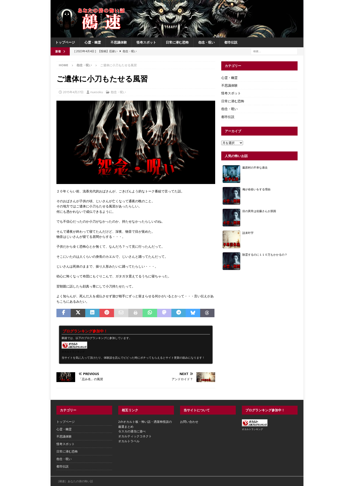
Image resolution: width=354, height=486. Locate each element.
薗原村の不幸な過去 (255, 167)
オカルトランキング (73, 351)
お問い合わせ (189, 422)
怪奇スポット (146, 42)
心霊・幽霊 (93, 42)
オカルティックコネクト (135, 436)
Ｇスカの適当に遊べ (132, 431)
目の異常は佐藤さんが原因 (259, 211)
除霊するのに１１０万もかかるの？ (264, 254)
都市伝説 (230, 42)
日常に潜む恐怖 (177, 42)
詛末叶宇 (248, 233)
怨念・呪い (206, 42)
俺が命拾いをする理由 (256, 189)
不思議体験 (119, 42)
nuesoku (96, 92)
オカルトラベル (129, 441)
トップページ (65, 42)
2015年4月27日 (73, 92)
